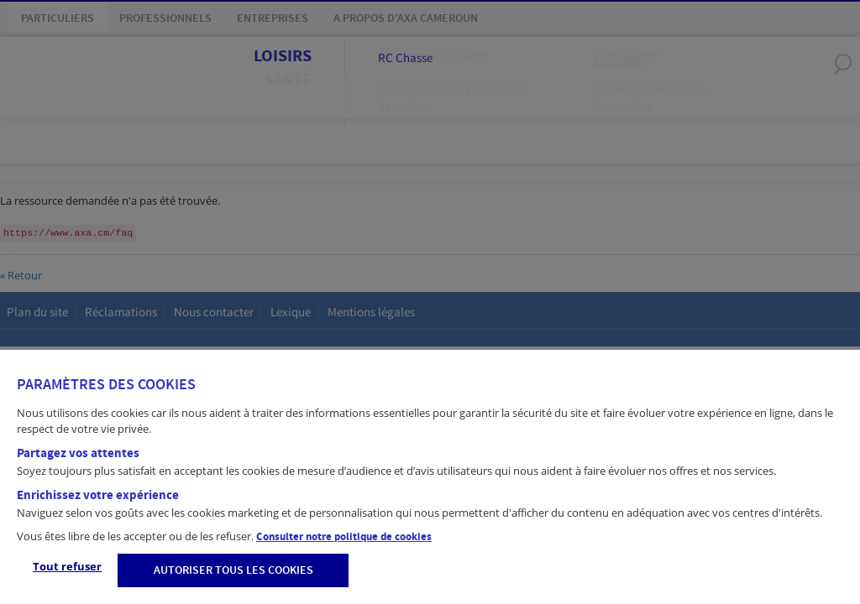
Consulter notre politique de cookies (344, 536)
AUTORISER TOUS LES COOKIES (233, 570)
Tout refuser (67, 566)
